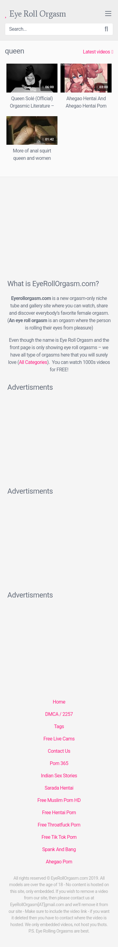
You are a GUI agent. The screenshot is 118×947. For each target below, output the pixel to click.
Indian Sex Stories (59, 776)
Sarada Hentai (59, 788)
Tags (59, 726)
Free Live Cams (59, 739)
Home (59, 702)
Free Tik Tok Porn (59, 837)
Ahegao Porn (59, 862)
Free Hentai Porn (59, 812)
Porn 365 (59, 763)
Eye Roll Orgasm (35, 14)
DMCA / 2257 (59, 714)
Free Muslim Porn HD (58, 800)
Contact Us (59, 751)
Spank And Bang (59, 849)
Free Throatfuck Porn (59, 825)
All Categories (33, 362)
